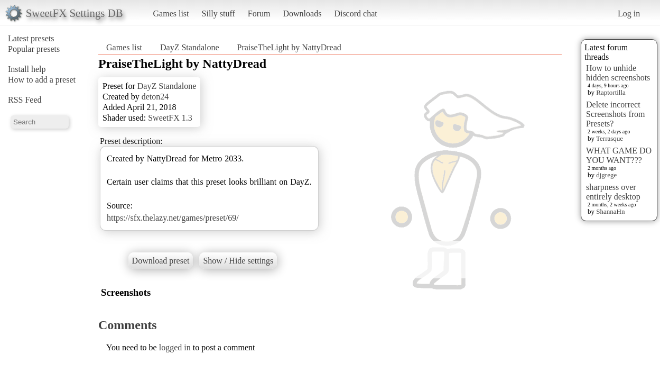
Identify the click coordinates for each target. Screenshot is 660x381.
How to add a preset (42, 79)
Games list (171, 13)
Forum (259, 13)
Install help (27, 69)
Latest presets (31, 38)
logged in (175, 347)
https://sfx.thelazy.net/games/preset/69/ (173, 217)
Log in (629, 13)
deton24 (155, 96)
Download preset (161, 260)
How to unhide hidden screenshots (618, 73)
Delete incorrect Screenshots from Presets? (615, 114)
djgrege (606, 175)
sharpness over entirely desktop (613, 192)
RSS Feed (25, 99)
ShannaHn (610, 211)
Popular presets (34, 48)
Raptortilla (611, 92)
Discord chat (355, 13)
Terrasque (609, 138)
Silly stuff (218, 13)
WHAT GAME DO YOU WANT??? (619, 155)
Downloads (302, 13)
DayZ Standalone (189, 47)
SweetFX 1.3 (170, 117)
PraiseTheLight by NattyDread (289, 47)
